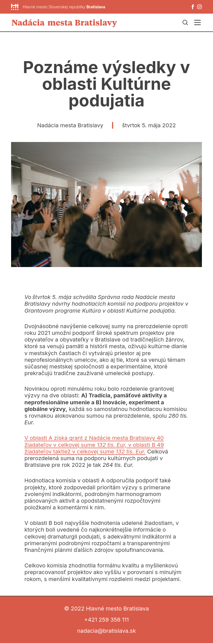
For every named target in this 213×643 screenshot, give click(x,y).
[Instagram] (199, 6)
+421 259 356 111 (106, 619)
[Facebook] (193, 6)
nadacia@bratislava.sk (106, 630)
